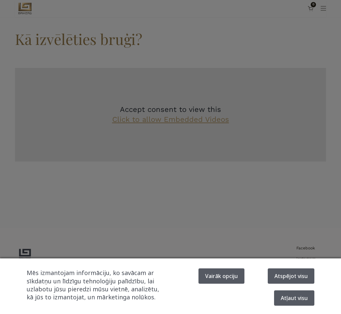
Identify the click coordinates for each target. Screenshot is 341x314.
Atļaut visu (294, 298)
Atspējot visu (291, 276)
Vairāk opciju (221, 276)
